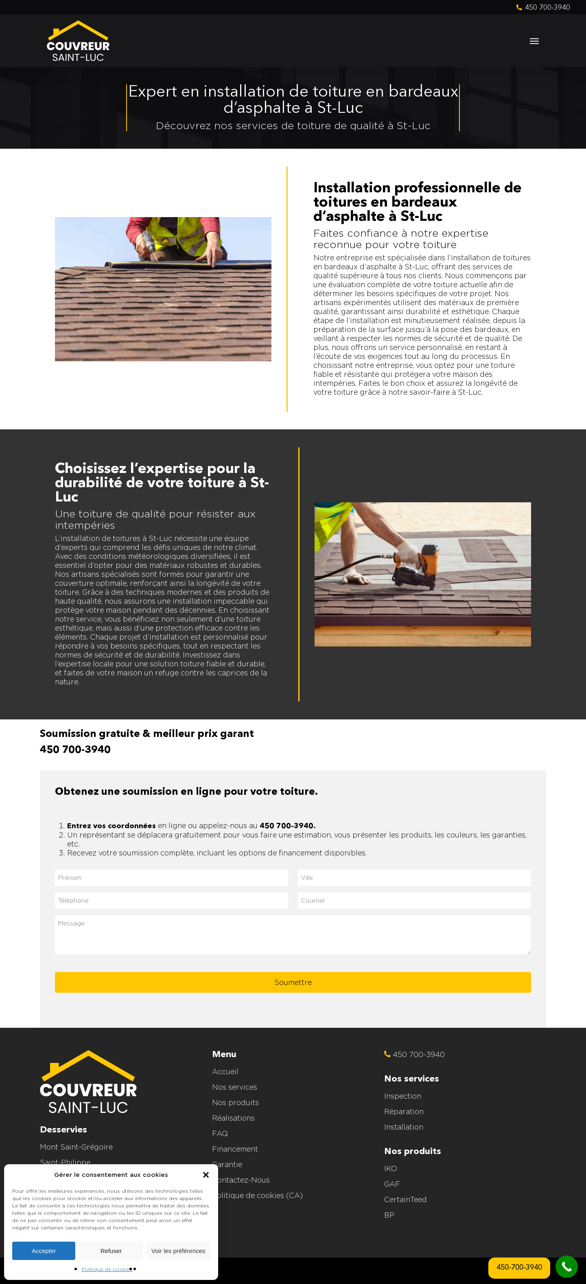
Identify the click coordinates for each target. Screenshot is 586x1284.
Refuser (111, 1250)
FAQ (220, 1133)
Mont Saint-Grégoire (76, 1147)
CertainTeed (405, 1199)
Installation (403, 1127)
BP (389, 1215)
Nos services (234, 1087)
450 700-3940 (75, 750)
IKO (390, 1168)
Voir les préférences (178, 1250)
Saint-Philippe (65, 1162)
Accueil (225, 1071)
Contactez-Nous (241, 1180)
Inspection (402, 1096)
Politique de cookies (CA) (257, 1195)
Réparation (404, 1111)
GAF (392, 1184)
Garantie (227, 1164)
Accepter (44, 1250)
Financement (235, 1149)
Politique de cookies (107, 1269)
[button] (206, 1175)
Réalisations (233, 1118)
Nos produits (235, 1102)
